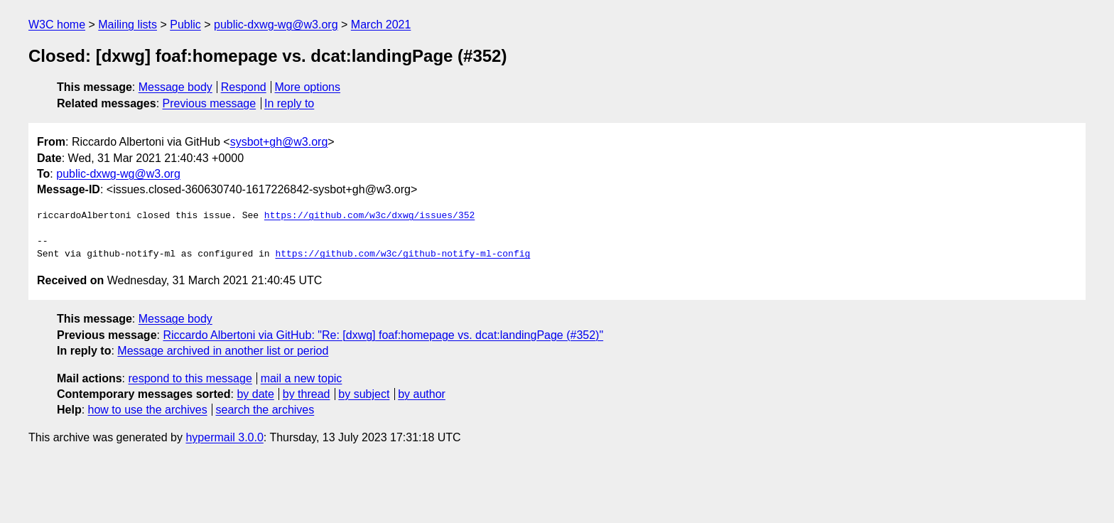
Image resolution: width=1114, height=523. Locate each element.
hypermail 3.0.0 (224, 437)
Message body (175, 87)
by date (255, 394)
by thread (306, 394)
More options (308, 87)
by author (421, 394)
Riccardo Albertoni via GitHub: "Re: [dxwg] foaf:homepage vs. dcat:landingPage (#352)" (383, 335)
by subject (363, 394)
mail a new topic (301, 378)
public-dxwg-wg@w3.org (276, 24)
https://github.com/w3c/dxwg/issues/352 (369, 216)
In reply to (289, 103)
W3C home (56, 24)
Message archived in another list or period (222, 351)
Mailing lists (127, 24)
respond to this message (190, 378)
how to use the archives (147, 410)
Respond (243, 87)
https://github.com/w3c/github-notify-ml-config (402, 254)
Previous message (209, 103)
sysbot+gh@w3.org (279, 142)
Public (185, 24)
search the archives (265, 410)
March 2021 (381, 24)
